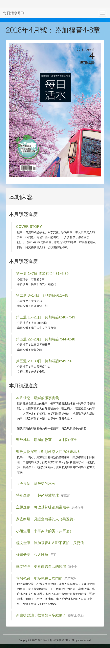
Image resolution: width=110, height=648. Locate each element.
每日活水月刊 (14, 13)
